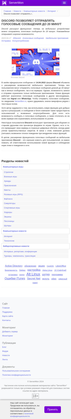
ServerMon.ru (20, 101)
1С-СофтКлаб (60, 270)
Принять (52, 409)
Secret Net (33, 278)
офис (54, 279)
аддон (21, 275)
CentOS (50, 266)
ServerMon (16, 2)
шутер (46, 274)
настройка (33, 269)
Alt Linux (33, 274)
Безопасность (11, 270)
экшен (41, 266)
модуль (45, 279)
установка (12, 275)
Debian (22, 270)
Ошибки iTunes (15, 278)
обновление (30, 266)
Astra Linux (47, 270)
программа (57, 274)
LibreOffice (61, 266)
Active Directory (14, 265)
